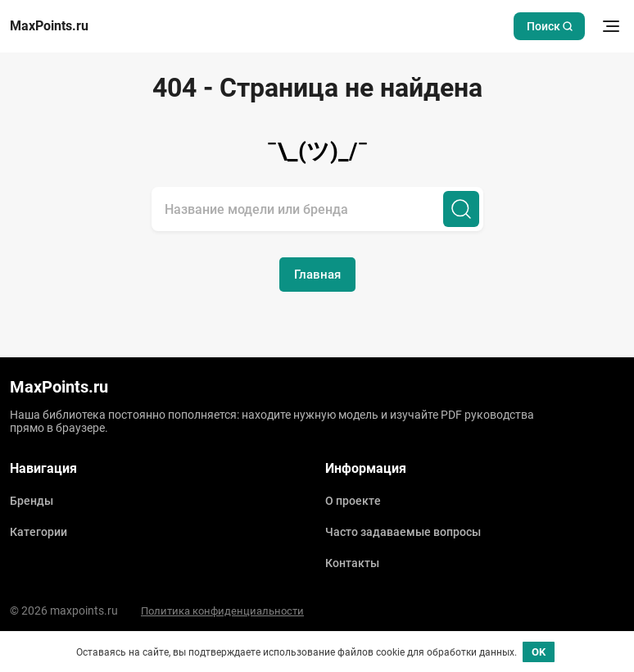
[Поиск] (461, 209)
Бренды (31, 500)
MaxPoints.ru (49, 26)
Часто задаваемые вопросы (403, 531)
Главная (317, 274)
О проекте (353, 500)
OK (539, 652)
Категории (38, 531)
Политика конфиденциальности (222, 611)
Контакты (352, 563)
